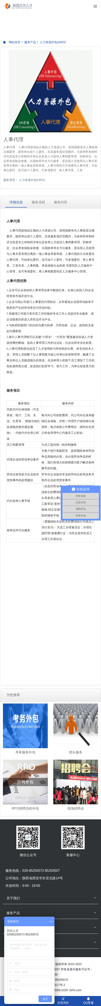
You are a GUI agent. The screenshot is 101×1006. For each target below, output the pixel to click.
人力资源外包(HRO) (53, 42)
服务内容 (60, 202)
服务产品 (30, 42)
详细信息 (16, 202)
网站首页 (12, 42)
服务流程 (38, 202)
